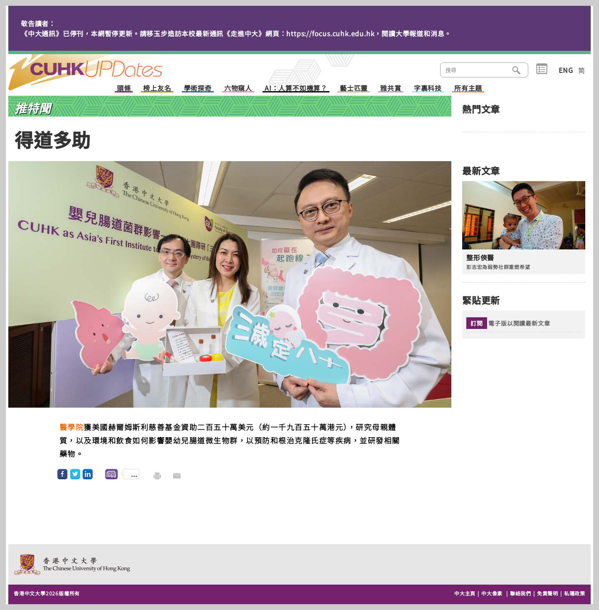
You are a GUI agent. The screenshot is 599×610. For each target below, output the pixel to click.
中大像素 (491, 593)
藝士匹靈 (354, 88)
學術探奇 (198, 88)
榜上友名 (157, 88)
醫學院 (71, 426)
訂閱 (476, 323)
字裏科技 (428, 88)
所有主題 (468, 88)
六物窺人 (238, 88)
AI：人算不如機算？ (296, 88)
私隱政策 (574, 593)
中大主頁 (464, 593)
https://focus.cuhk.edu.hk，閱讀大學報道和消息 (365, 33)
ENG (566, 70)
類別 (542, 69)
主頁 (101, 66)
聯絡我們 (520, 593)
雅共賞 (390, 88)
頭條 (124, 88)
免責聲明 (547, 593)
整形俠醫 (480, 257)
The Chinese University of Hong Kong (72, 564)
